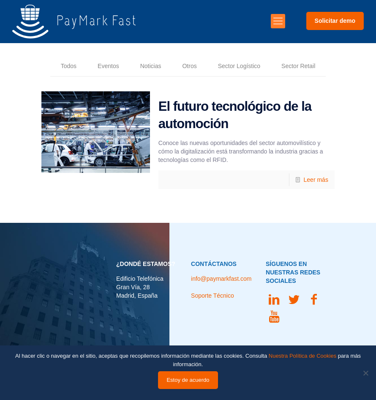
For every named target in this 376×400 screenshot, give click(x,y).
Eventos (108, 66)
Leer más (316, 179)
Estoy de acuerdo (187, 380)
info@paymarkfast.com (221, 278)
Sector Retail (298, 66)
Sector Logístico (239, 66)
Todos (68, 66)
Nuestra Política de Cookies (302, 356)
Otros (189, 66)
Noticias (150, 66)
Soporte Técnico (212, 295)
